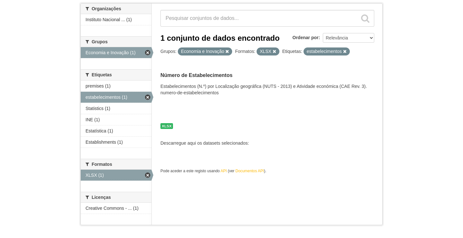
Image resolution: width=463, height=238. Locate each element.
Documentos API (249, 171)
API (224, 171)
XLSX (167, 126)
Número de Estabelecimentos (196, 75)
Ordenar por (306, 37)
